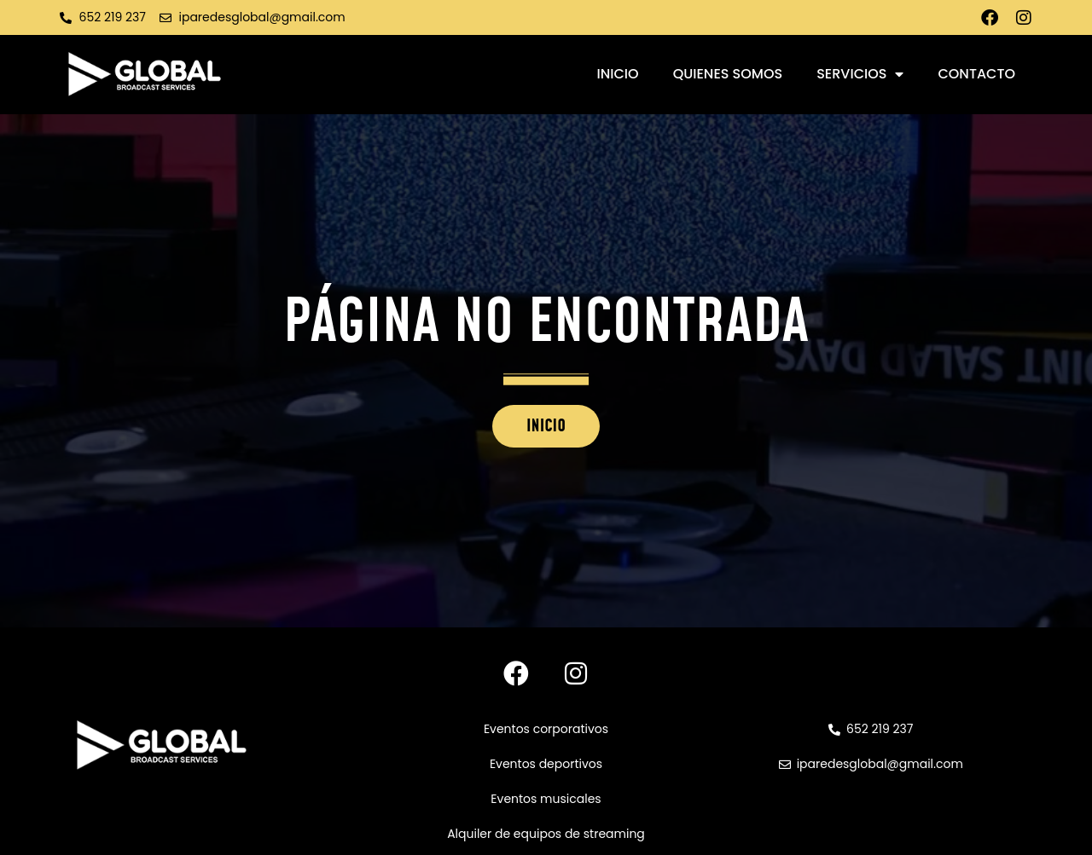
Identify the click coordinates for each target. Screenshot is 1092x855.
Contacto (976, 74)
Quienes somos (728, 74)
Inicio (618, 74)
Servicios (859, 74)
